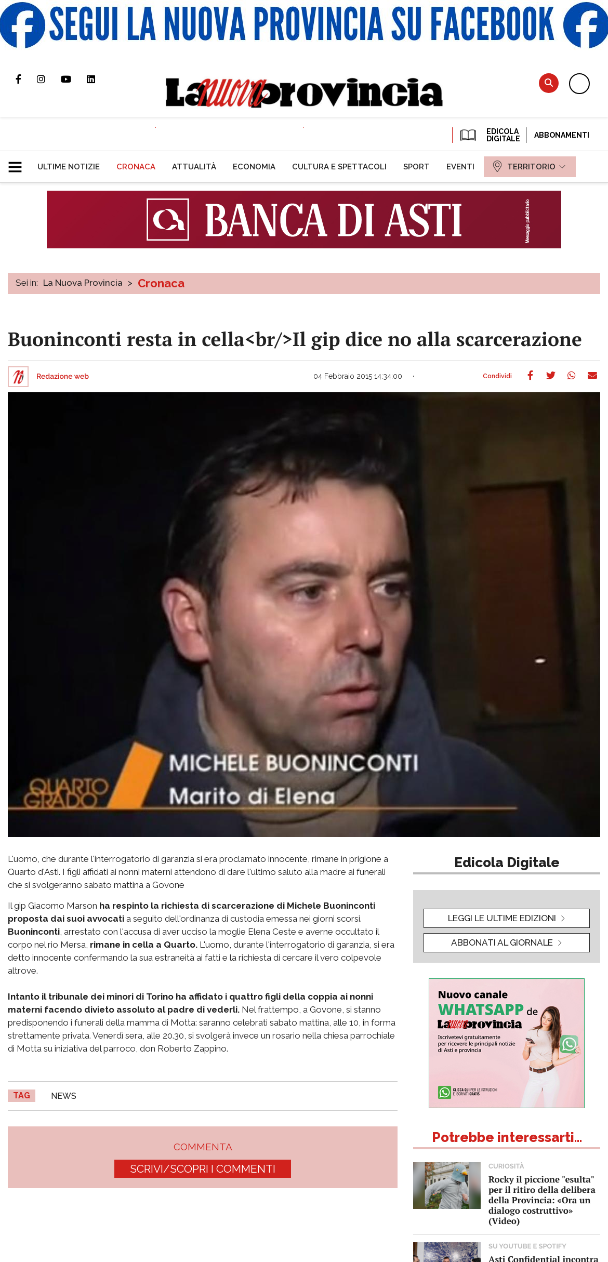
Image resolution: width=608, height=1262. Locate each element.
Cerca (549, 82)
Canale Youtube (74, 79)
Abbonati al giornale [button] (502, 942)
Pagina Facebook (26, 79)
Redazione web (62, 377)
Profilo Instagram (49, 79)
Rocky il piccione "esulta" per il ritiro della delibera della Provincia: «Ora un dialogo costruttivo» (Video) (542, 1200)
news (63, 1096)
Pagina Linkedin (99, 79)
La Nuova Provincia (83, 282)
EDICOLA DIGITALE (489, 135)
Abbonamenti (561, 135)
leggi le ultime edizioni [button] (502, 918)
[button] (19, 162)
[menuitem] (68, 166)
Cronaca (161, 283)
